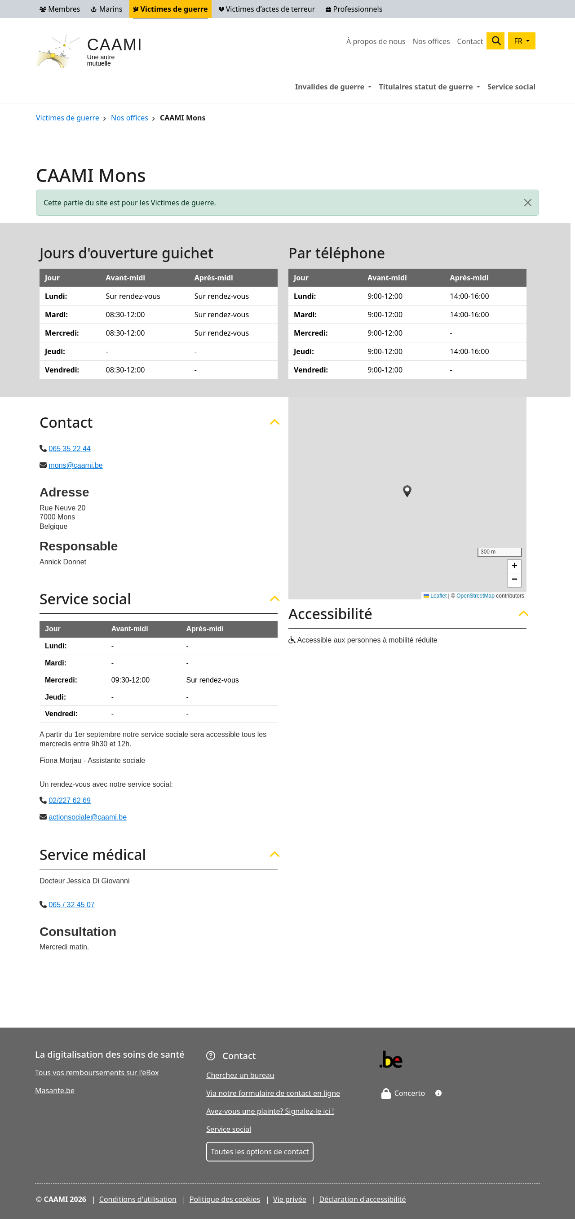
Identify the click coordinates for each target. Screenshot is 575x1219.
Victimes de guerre (170, 9)
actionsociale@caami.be (88, 817)
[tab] (159, 422)
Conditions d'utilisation (138, 1199)
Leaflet (435, 596)
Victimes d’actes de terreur (267, 9)
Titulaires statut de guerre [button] (431, 86)
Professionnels (354, 9)
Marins (106, 9)
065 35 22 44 (69, 448)
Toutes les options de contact (260, 1152)
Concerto (403, 1093)
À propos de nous (376, 41)
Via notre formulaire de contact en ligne (273, 1093)
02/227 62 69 (69, 800)
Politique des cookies (225, 1199)
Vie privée (289, 1199)
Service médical (93, 854)
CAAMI (115, 44)
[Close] (528, 202)
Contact (470, 41)
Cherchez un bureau (240, 1075)
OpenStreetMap (475, 596)
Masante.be (55, 1090)
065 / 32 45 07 (71, 905)
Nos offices (431, 41)
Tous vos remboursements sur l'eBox (97, 1072)
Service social (511, 87)
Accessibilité (330, 614)
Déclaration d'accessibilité (362, 1199)
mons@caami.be (75, 465)
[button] (407, 491)
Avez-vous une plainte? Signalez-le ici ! (270, 1111)
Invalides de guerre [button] (335, 86)
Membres (60, 9)
